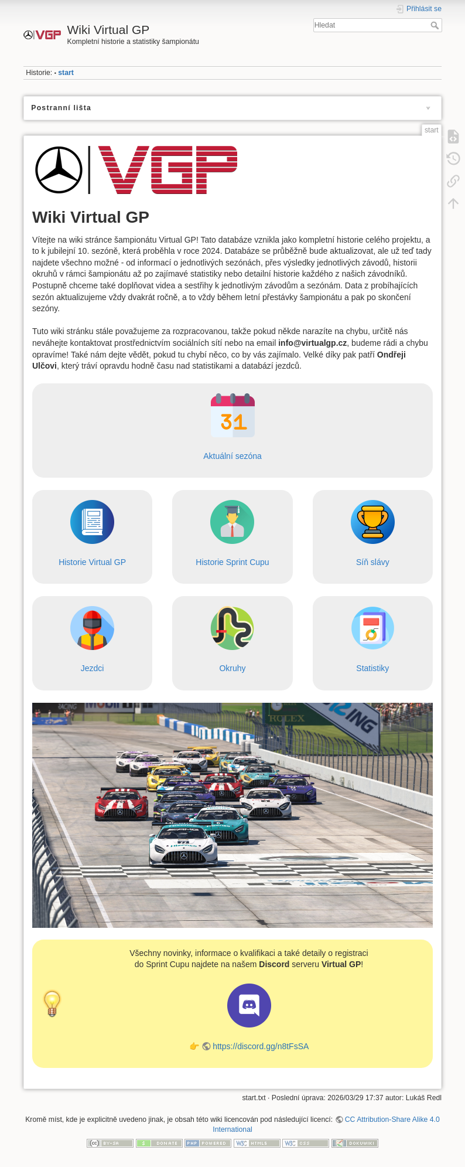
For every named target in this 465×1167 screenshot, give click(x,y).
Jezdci (92, 668)
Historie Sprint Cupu (232, 562)
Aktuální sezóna (232, 456)
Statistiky (372, 668)
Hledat (436, 25)
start (66, 73)
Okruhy (232, 668)
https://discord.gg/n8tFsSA (261, 1046)
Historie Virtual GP (92, 562)
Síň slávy (372, 562)
